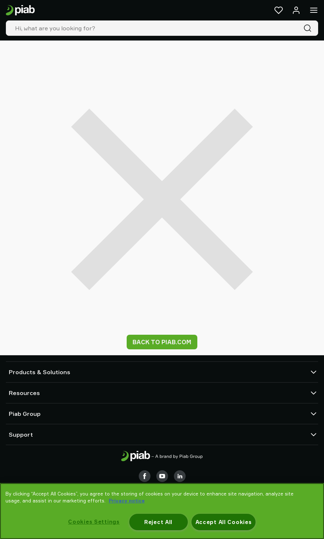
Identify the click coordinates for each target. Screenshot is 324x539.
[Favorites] (278, 10)
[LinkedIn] (180, 476)
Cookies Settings (94, 522)
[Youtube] (162, 476)
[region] (162, 511)
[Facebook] (144, 476)
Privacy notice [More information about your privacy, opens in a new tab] (127, 501)
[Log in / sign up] (296, 10)
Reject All (158, 522)
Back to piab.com (162, 342)
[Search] (309, 28)
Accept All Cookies (223, 522)
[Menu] (314, 10)
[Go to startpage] (20, 10)
